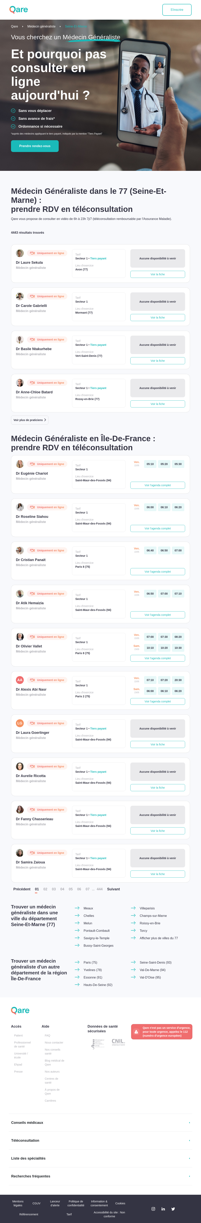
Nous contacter (54, 1042)
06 (79, 889)
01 (37, 889)
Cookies (120, 1203)
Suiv (113, 889)
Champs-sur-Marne (153, 915)
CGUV (36, 1203)
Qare (14, 26)
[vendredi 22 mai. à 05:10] (150, 464)
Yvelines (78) (93, 970)
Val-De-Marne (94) (152, 970)
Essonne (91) (93, 977)
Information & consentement (99, 1203)
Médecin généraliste (41, 26)
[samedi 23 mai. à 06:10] (164, 691)
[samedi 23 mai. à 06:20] (178, 691)
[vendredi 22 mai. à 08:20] (178, 637)
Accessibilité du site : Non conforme (109, 1214)
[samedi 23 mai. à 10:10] (150, 648)
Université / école (21, 1055)
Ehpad (18, 1064)
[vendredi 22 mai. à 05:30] (178, 464)
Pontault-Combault (97, 930)
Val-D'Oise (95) (150, 977)
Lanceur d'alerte (55, 1203)
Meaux (88, 908)
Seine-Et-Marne (76, 26)
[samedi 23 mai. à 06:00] (150, 691)
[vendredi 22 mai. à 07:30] (164, 637)
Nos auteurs (52, 1071)
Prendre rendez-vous (34, 146)
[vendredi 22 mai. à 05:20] (164, 464)
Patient (18, 1035)
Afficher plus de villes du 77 (159, 938)
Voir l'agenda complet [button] (158, 485)
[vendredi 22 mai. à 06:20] (178, 507)
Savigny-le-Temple (97, 938)
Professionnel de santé (22, 1044)
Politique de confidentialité (76, 1203)
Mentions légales (18, 1203)
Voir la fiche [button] (158, 274)
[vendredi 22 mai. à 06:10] (164, 507)
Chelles (89, 915)
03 (54, 889)
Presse (18, 1071)
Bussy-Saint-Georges (98, 945)
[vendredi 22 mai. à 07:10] (178, 594)
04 (62, 889)
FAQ (47, 1035)
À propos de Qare (52, 1091)
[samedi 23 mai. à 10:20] (164, 648)
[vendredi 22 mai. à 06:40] (150, 550)
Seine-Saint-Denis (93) (156, 962)
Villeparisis (147, 908)
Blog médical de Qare (54, 1062)
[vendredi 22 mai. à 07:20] (164, 680)
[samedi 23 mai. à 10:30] (178, 648)
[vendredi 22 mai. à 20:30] (178, 680)
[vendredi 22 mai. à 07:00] (178, 550)
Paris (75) (90, 962)
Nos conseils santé (52, 1051)
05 (71, 889)
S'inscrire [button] (177, 9)
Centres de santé (51, 1080)
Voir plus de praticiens (28, 420)
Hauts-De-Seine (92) (98, 985)
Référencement (28, 1214)
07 (88, 889)
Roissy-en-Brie (150, 923)
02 (45, 889)
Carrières (50, 1100)
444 (100, 889)
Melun (88, 923)
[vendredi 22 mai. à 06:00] (150, 507)
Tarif (69, 1214)
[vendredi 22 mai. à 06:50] (164, 550)
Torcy (143, 930)
